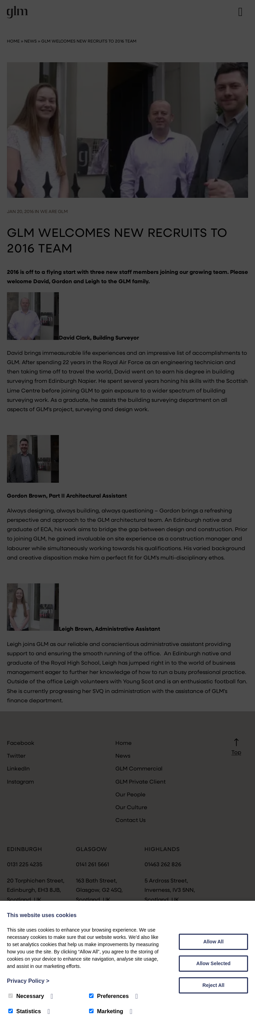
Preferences (109, 996)
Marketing (106, 1011)
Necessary (26, 996)
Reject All (213, 985)
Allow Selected (213, 963)
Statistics (24, 1011)
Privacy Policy (28, 981)
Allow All (213, 941)
